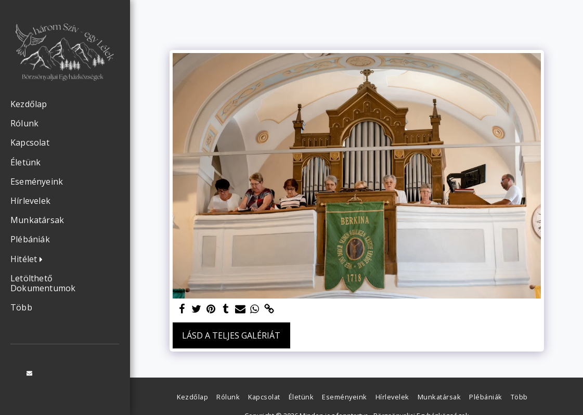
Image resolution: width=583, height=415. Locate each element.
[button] (29, 259)
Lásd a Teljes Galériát (231, 335)
